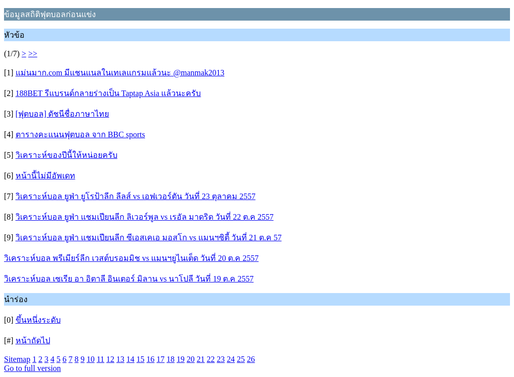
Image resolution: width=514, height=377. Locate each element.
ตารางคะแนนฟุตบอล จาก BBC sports (80, 134)
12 (110, 359)
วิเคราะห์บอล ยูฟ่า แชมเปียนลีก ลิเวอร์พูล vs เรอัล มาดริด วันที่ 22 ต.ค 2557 (145, 217)
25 (241, 359)
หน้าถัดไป (33, 340)
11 (100, 359)
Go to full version (32, 368)
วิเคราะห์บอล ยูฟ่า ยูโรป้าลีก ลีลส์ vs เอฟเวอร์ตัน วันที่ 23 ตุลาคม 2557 (135, 196)
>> (32, 53)
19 (181, 359)
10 (90, 359)
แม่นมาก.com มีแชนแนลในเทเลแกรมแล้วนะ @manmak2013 (120, 72)
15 (141, 359)
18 (171, 359)
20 (191, 359)
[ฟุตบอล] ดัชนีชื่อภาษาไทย (62, 114)
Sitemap (17, 359)
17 (161, 359)
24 (231, 359)
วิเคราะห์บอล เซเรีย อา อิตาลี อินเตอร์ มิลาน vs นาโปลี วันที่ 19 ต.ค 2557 (128, 278)
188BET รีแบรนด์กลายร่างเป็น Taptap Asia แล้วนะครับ (108, 93)
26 (251, 359)
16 (151, 359)
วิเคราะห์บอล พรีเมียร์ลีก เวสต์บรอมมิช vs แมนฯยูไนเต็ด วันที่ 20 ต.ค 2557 (131, 258)
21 (201, 359)
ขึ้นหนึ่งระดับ (38, 320)
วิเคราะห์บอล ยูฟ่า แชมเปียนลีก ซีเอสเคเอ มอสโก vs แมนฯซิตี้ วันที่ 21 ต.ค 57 (149, 237)
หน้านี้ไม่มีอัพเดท (45, 175)
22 (211, 359)
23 (221, 359)
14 (130, 359)
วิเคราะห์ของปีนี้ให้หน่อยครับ (66, 155)
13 (120, 359)
